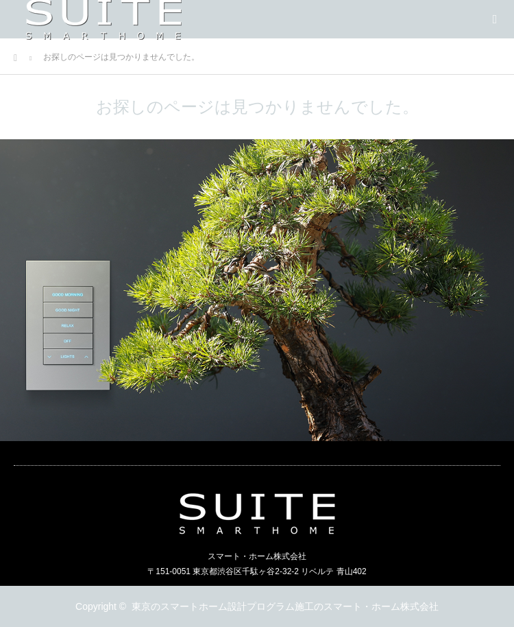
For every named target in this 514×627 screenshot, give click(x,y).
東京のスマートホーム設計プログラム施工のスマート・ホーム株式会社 (285, 606)
